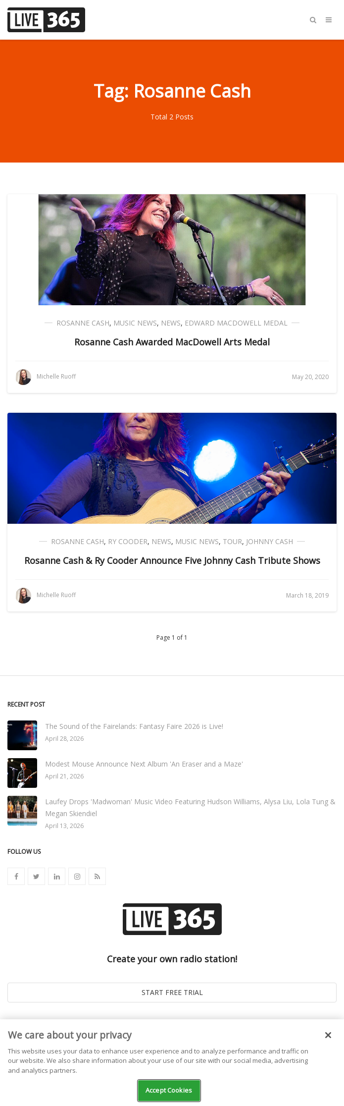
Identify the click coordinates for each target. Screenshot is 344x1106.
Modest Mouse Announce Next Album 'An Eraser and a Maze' (144, 764)
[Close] (328, 1035)
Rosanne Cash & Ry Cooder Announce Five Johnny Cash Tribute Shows (172, 560)
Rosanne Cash (82, 323)
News (171, 323)
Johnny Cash (269, 541)
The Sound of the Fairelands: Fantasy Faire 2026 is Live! (134, 726)
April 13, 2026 (64, 826)
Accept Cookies (169, 1090)
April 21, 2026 (64, 776)
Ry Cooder (127, 541)
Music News (135, 323)
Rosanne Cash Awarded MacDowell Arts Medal (172, 342)
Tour (232, 541)
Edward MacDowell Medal (236, 323)
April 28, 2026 (64, 738)
